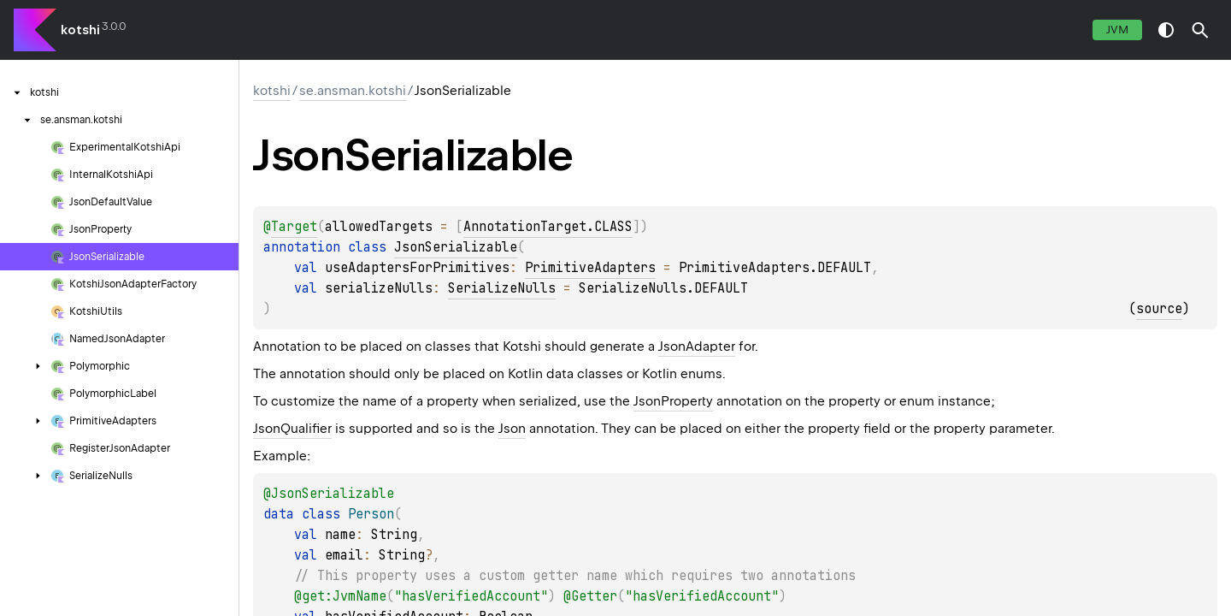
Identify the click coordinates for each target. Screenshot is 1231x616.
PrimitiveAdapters (590, 267)
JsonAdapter (696, 346)
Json (512, 428)
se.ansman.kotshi (352, 90)
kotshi (80, 30)
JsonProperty (673, 401)
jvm (1117, 29)
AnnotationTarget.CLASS (548, 226)
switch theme (1166, 30)
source (1159, 308)
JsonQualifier (292, 428)
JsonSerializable (455, 247)
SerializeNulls (502, 288)
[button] (1200, 30)
